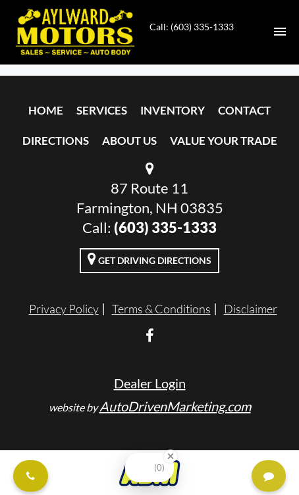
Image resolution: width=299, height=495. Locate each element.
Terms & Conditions (161, 308)
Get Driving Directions (149, 258)
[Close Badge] (170, 456)
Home (45, 110)
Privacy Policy (64, 308)
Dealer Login (150, 383)
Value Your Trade (223, 140)
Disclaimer (250, 308)
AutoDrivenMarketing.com (175, 406)
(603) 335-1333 (165, 227)
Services (101, 110)
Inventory (172, 110)
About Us (129, 140)
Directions (55, 140)
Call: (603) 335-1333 (192, 26)
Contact (244, 110)
